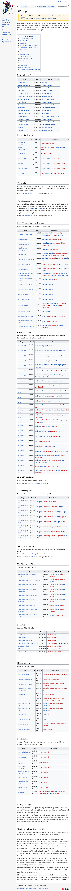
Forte (47, 143)
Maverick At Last (23, 93)
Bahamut (61, 275)
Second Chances (23, 719)
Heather (53, 535)
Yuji (40, 457)
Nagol (59, 512)
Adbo (49, 275)
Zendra (41, 762)
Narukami (46, 685)
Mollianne (45, 270)
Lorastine (64, 253)
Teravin (44, 275)
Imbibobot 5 (21, 366)
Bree (49, 714)
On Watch (21, 91)
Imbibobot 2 (21, 351)
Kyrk (43, 260)
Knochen (57, 255)
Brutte (63, 173)
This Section (28, 193)
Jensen (45, 690)
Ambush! (20, 105)
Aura (57, 116)
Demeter (56, 391)
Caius (46, 762)
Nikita (58, 361)
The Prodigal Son (23, 752)
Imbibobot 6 (21, 371)
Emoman (63, 303)
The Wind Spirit (22, 757)
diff (22, 18)
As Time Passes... (23, 294)
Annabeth (44, 147)
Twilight (51, 502)
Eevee (56, 502)
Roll (42, 153)
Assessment (21, 153)
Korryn (59, 239)
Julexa (54, 635)
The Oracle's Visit (23, 311)
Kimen (45, 729)
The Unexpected (23, 269)
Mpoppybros (62, 365)
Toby (49, 147)
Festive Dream (22, 724)
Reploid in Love (22, 102)
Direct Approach (23, 125)
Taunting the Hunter (24, 110)
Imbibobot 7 (21, 376)
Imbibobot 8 (21, 381)
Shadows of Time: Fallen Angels (27, 595)
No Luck (20, 163)
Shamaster (51, 243)
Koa (63, 233)
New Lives (21, 652)
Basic (44, 305)
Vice (43, 93)
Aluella (52, 143)
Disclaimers (45, 888)
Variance (44, 82)
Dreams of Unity (23, 646)
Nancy (52, 674)
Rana (52, 147)
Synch (62, 700)
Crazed (57, 243)
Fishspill (49, 346)
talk (48, 15)
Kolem (52, 365)
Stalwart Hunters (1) (24, 82)
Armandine (45, 356)
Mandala (20, 792)
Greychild (46, 694)
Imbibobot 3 (21, 356)
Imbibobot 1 (21, 346)
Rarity (50, 273)
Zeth (43, 460)
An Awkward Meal (23, 787)
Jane (57, 351)
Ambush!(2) (21, 108)
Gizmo (62, 574)
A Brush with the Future (25, 316)
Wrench (53, 532)
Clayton (50, 729)
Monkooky (38, 367)
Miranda (52, 793)
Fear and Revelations (24, 234)
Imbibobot (38, 346)
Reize (50, 235)
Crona (45, 782)
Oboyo (37, 422)
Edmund (46, 752)
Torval (58, 173)
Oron (60, 375)
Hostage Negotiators (24, 679)
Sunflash (62, 147)
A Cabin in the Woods (24, 684)
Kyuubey (45, 235)
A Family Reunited (23, 649)
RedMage (46, 674)
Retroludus (45, 410)
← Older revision (27, 18)
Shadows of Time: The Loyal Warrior (29, 580)
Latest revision (36, 18)
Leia (52, 679)
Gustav (46, 772)
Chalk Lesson (22, 777)
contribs (52, 15)
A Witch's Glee (22, 305)
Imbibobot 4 (21, 361)
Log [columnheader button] (24, 79)
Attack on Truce (22, 116)
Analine (43, 173)
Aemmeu (57, 356)
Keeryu (37, 417)
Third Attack (21, 127)
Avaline (58, 163)
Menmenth (57, 385)
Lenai (48, 396)
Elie (55, 674)
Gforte (57, 147)
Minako (58, 527)
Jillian (42, 149)
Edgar (41, 793)
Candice (58, 646)
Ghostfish (62, 351)
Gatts (55, 410)
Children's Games (23, 729)
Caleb (52, 574)
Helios (66, 275)
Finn (55, 512)
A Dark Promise (22, 244)
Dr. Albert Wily (39, 387)
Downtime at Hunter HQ (25, 96)
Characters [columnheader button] (49, 79)
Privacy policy (20, 888)
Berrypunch (45, 307)
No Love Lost (22, 254)
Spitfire (64, 517)
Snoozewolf (45, 365)
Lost (19, 699)
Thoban (58, 371)
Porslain (51, 683)
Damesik (45, 683)
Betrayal (20, 130)
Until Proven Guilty (23, 122)
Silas (55, 791)
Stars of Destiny (27, 554)
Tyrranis (44, 243)
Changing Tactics (23, 168)
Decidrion (42, 441)
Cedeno (44, 351)
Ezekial (55, 235)
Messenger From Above (25, 326)
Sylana (59, 273)
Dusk (55, 365)
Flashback (21, 694)
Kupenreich (60, 535)
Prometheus (51, 351)
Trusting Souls (22, 239)
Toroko (49, 377)
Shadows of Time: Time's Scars (27, 605)
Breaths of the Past (24, 714)
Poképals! (21, 635)
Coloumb (46, 793)
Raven (57, 683)
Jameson (45, 502)
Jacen (53, 158)
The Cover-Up (22, 88)
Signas (55, 122)
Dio (64, 791)
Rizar (58, 303)
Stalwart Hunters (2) (24, 85)
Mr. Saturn (52, 361)
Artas (52, 396)
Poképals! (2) (22, 637)
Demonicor (46, 703)
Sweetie (49, 522)
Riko (38, 538)
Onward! (20, 173)
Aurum (55, 273)
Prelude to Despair (23, 119)
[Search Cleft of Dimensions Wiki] (63, 6)
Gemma (64, 674)
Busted (49, 305)
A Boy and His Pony (24, 299)
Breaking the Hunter (24, 113)
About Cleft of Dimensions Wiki (33, 888)
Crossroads (57, 233)
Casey (52, 462)
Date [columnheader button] (36, 79)
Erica (62, 255)
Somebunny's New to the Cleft (27, 643)
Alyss (55, 279)
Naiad (56, 396)
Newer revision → (48, 18)
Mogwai (60, 235)
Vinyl (62, 532)
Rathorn (48, 451)
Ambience (33, 208)
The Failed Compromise (25, 264)
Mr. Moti (57, 431)
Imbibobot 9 (21, 386)
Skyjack (44, 346)
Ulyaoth (51, 356)
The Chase (21, 158)
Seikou (50, 85)
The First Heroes (23, 674)
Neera (49, 446)
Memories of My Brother (25, 640)
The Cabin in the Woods (25, 289)
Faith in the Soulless (24, 284)
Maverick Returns (23, 99)
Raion (59, 674)
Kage (53, 415)
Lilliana (43, 143)
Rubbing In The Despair (25, 259)
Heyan (63, 356)
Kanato (51, 255)
